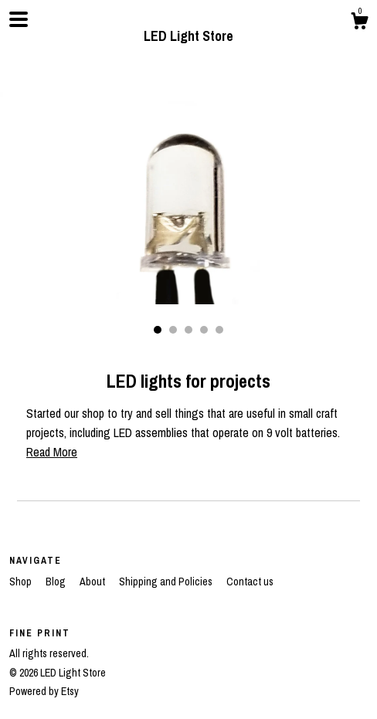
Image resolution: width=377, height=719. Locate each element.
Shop (21, 581)
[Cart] (359, 23)
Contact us (249, 581)
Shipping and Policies (167, 581)
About (93, 581)
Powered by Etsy (44, 691)
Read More (51, 451)
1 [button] (157, 330)
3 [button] (188, 330)
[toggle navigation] (18, 19)
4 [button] (204, 330)
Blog (57, 581)
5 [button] (219, 330)
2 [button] (173, 330)
